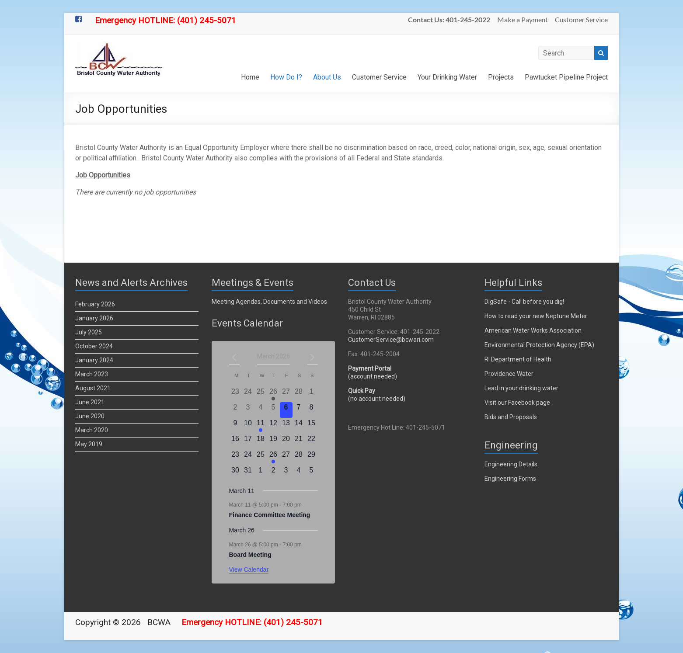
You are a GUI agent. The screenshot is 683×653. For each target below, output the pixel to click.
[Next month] (312, 357)
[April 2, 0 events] (273, 473)
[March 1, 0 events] (311, 394)
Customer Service (581, 19)
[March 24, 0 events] (248, 457)
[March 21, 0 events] (299, 441)
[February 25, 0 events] (260, 394)
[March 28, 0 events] (299, 457)
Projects (501, 77)
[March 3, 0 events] (248, 410)
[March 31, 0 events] (248, 473)
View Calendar (249, 569)
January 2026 (94, 318)
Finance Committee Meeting (269, 514)
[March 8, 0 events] (311, 410)
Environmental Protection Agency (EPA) (539, 344)
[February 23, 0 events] (235, 394)
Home (250, 77)
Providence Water (508, 373)
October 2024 (94, 346)
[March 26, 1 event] (273, 457)
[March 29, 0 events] (311, 457)
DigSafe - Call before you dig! (524, 301)
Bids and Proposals (510, 416)
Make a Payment (522, 19)
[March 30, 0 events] (235, 473)
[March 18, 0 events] (260, 441)
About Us (327, 77)
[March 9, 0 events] (235, 426)
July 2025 (88, 332)
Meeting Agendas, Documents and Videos (269, 301)
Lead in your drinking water (521, 388)
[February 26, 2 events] (273, 394)
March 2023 (91, 374)
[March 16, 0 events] (235, 441)
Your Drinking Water (447, 77)
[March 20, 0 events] (286, 441)
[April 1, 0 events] (260, 473)
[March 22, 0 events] (311, 441)
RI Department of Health (517, 359)
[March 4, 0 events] (260, 410)
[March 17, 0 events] (248, 441)
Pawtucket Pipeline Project (566, 77)
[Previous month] (234, 357)
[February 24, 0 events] (248, 394)
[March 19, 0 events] (273, 441)
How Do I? (286, 77)
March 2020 (91, 430)
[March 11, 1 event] (260, 426)
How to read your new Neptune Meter (535, 316)
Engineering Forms (510, 478)
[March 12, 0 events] (273, 426)
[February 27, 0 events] (286, 394)
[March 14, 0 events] (299, 426)
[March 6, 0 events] (286, 410)
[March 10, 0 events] (248, 426)
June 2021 (90, 402)
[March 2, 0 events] (235, 410)
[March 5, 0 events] (273, 410)
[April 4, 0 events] (299, 473)
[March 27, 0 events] (286, 457)
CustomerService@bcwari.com (391, 339)
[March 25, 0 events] (260, 457)
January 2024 (94, 360)
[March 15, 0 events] (311, 426)
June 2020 (90, 416)
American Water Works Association (533, 330)
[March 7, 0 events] (299, 410)
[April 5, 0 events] (311, 473)
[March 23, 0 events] (235, 457)
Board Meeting (250, 554)
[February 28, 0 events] (299, 394)
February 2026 (95, 304)
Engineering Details (510, 464)
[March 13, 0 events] (286, 426)
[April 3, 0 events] (286, 473)
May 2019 (88, 444)
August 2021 (93, 388)
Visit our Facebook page (517, 402)
